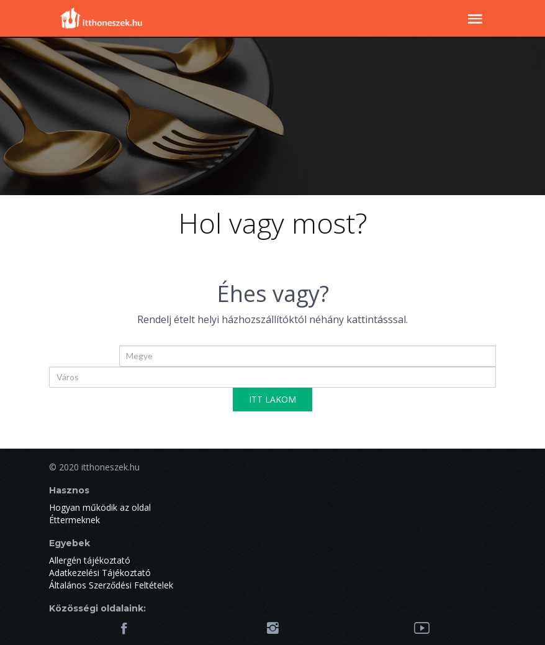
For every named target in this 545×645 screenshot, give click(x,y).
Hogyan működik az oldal (100, 507)
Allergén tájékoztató (89, 560)
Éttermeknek (74, 520)
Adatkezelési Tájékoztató (100, 573)
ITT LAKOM (272, 399)
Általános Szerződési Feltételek (111, 585)
